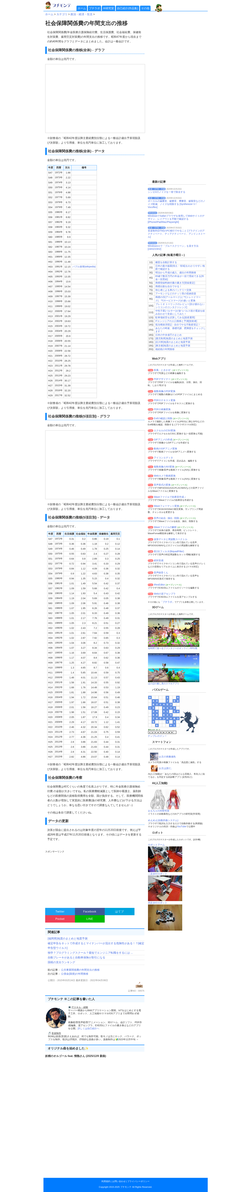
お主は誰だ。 (166, 768)
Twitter (60, 911)
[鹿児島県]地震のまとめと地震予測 (174, 338)
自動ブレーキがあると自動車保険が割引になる (76, 957)
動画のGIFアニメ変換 (165, 448)
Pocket (60, 918)
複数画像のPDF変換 (164, 391)
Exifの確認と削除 (163, 418)
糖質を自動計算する (166, 262)
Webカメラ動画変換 (165, 475)
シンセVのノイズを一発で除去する (166, 192)
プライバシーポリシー (138, 1181)
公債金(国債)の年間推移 (74, 973)
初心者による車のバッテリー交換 (173, 290)
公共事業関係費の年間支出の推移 (80, 969)
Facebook (89, 911)
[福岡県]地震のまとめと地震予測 (68, 938)
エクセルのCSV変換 (165, 430)
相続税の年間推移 (165, 349)
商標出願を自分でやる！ (168, 286)
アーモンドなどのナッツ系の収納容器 (175, 293)
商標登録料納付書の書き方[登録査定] (175, 282)
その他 (145, 8)
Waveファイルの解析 (165, 527)
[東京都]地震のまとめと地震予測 (172, 345)
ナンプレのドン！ (157, 736)
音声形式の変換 (162, 484)
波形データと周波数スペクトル (170, 539)
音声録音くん (161, 572)
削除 (176, 518)
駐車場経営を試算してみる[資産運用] (175, 317)
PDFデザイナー (162, 379)
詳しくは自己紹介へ (88, 1028)
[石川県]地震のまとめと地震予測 (172, 342)
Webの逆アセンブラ (165, 593)
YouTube (181, 826)
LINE (89, 918)
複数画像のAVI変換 (164, 466)
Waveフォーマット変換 (166, 506)
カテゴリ (61, 14)
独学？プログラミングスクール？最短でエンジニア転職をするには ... (90, 952)
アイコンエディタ (163, 457)
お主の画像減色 (167, 756)
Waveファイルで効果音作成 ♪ (170, 497)
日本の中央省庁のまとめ (168, 334)
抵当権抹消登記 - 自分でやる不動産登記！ (178, 324)
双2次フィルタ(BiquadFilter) (169, 551)
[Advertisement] (94, 877)
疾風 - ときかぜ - (163, 370)
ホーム (82, 8)
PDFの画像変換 (162, 409)
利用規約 (105, 1181)
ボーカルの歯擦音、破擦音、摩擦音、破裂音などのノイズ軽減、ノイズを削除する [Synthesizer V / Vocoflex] (176, 204)
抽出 (170, 518)
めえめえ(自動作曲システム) (163, 820)
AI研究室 (108, 8)
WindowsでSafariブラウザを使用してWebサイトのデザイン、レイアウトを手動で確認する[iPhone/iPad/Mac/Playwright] (176, 218)
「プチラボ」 (167, 602)
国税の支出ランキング (61, 962)
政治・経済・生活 (81, 14)
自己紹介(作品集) (127, 8)
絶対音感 (158, 560)
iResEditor (159, 584)
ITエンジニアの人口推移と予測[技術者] (176, 321)
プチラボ (94, 8)
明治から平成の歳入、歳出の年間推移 (175, 272)
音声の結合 (160, 518)
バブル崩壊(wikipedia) (84, 266)
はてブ (119, 911)
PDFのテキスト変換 (164, 400)
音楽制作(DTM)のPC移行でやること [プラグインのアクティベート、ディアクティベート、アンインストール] (176, 233)
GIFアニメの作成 (163, 439)
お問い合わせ (119, 1181)
